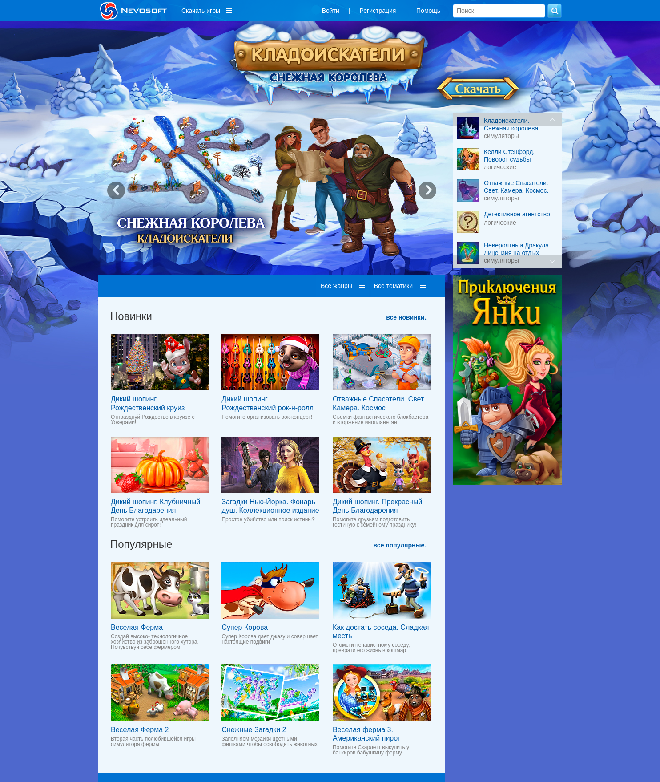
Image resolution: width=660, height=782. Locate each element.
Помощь (428, 10)
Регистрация (378, 10)
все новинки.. (407, 317)
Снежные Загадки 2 (253, 729)
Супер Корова (244, 627)
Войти (330, 10)
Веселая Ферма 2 (140, 729)
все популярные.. (401, 545)
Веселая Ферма (137, 627)
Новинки (131, 316)
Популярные (141, 544)
